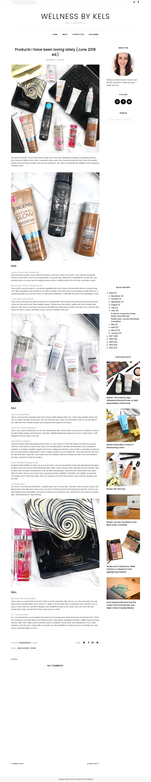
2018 (111, 293)
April (113, 327)
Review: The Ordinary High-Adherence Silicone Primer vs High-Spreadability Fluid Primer (123, 400)
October (115, 299)
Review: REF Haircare (116, 489)
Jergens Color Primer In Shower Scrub (26, 286)
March (114, 330)
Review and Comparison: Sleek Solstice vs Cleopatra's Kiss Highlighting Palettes (121, 569)
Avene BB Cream (18, 484)
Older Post (92, 764)
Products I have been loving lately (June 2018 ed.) (123, 314)
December (115, 296)
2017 (111, 336)
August (114, 305)
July (113, 307)
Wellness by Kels (75, 16)
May (113, 324)
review (33, 648)
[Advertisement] (55, 744)
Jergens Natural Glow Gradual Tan (25, 272)
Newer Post (18, 764)
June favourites (23, 648)
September (116, 302)
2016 (111, 339)
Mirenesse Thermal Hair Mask (23, 599)
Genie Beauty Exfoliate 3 (21, 441)
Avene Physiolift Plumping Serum (24, 463)
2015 (111, 342)
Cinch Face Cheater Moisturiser (23, 428)
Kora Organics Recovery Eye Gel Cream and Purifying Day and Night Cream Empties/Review (121, 605)
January (114, 333)
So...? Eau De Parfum (19, 615)
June (113, 310)
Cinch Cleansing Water (20, 414)
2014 (111, 345)
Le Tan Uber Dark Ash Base (22, 299)
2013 (111, 348)
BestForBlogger (88, 779)
